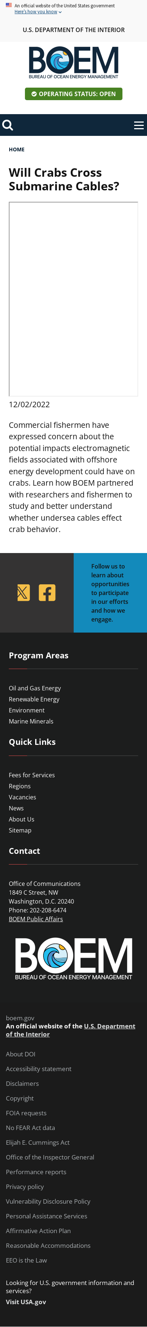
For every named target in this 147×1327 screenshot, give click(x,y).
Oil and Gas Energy (35, 688)
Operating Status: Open (77, 94)
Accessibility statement (38, 1069)
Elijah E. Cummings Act (38, 1142)
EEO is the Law (26, 1260)
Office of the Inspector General (50, 1157)
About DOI (21, 1054)
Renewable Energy (34, 699)
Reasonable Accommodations (48, 1246)
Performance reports (36, 1172)
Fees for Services (32, 775)
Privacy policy (25, 1187)
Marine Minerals (31, 721)
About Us (21, 819)
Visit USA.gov (26, 1302)
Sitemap (20, 830)
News (16, 808)
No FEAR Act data (30, 1128)
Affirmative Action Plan (38, 1231)
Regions (20, 786)
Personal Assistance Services (46, 1216)
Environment (27, 710)
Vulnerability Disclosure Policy (48, 1201)
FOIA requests (26, 1113)
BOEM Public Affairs (36, 919)
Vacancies (22, 797)
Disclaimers (22, 1084)
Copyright (20, 1098)
